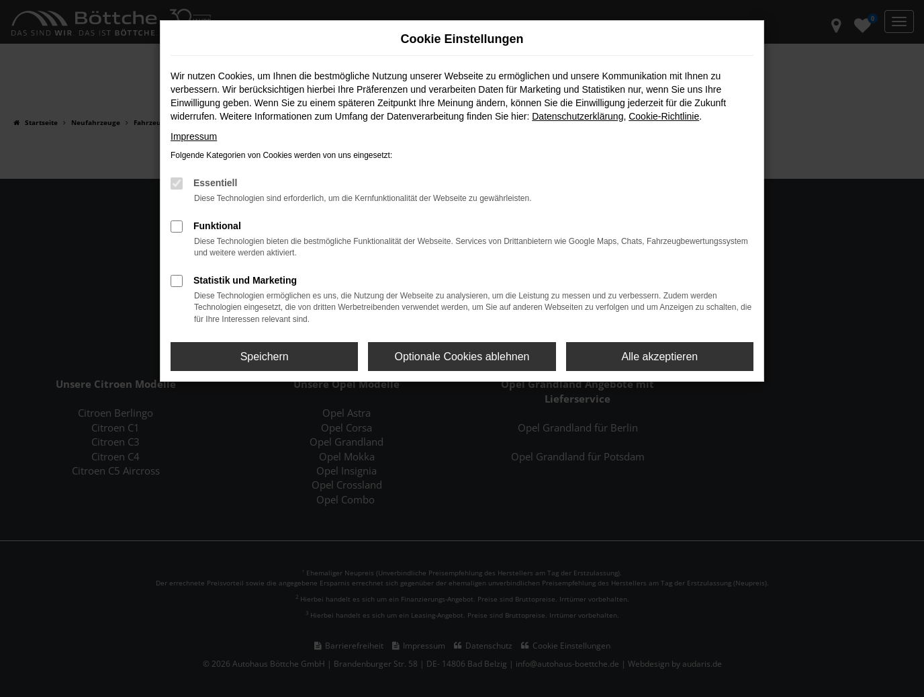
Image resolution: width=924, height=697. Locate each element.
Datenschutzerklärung (577, 116)
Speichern (264, 356)
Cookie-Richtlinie (664, 116)
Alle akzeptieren (659, 356)
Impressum (194, 136)
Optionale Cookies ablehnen (461, 356)
